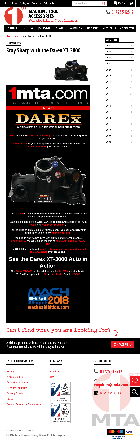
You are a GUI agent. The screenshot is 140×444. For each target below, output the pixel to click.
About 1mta (55, 371)
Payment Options (14, 377)
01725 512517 (123, 12)
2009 (108, 136)
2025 (108, 45)
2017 (108, 88)
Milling (28, 28)
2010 (108, 130)
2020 (108, 69)
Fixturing (92, 28)
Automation (126, 28)
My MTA (121, 3)
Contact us (121, 344)
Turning (12, 28)
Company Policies (14, 393)
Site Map (10, 399)
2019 (108, 76)
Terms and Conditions (16, 388)
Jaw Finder (44, 28)
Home (8, 36)
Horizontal (76, 28)
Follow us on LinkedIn (110, 393)
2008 (108, 142)
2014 (108, 106)
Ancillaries (109, 28)
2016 (108, 94)
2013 (108, 112)
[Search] (104, 3)
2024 (108, 51)
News (17, 36)
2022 (108, 57)
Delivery (10, 371)
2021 (108, 63)
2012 (108, 118)
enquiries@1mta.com (111, 385)
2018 (108, 82)
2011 (108, 124)
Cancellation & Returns (17, 382)
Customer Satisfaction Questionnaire (23, 404)
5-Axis (59, 28)
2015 (108, 100)
